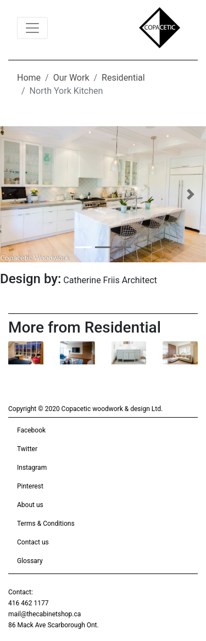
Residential (123, 77)
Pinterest (30, 486)
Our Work (71, 77)
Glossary (30, 561)
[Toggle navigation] (32, 28)
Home (29, 77)
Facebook (31, 430)
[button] (15, 194)
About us (30, 505)
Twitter (27, 449)
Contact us (33, 542)
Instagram (32, 467)
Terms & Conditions (46, 523)
